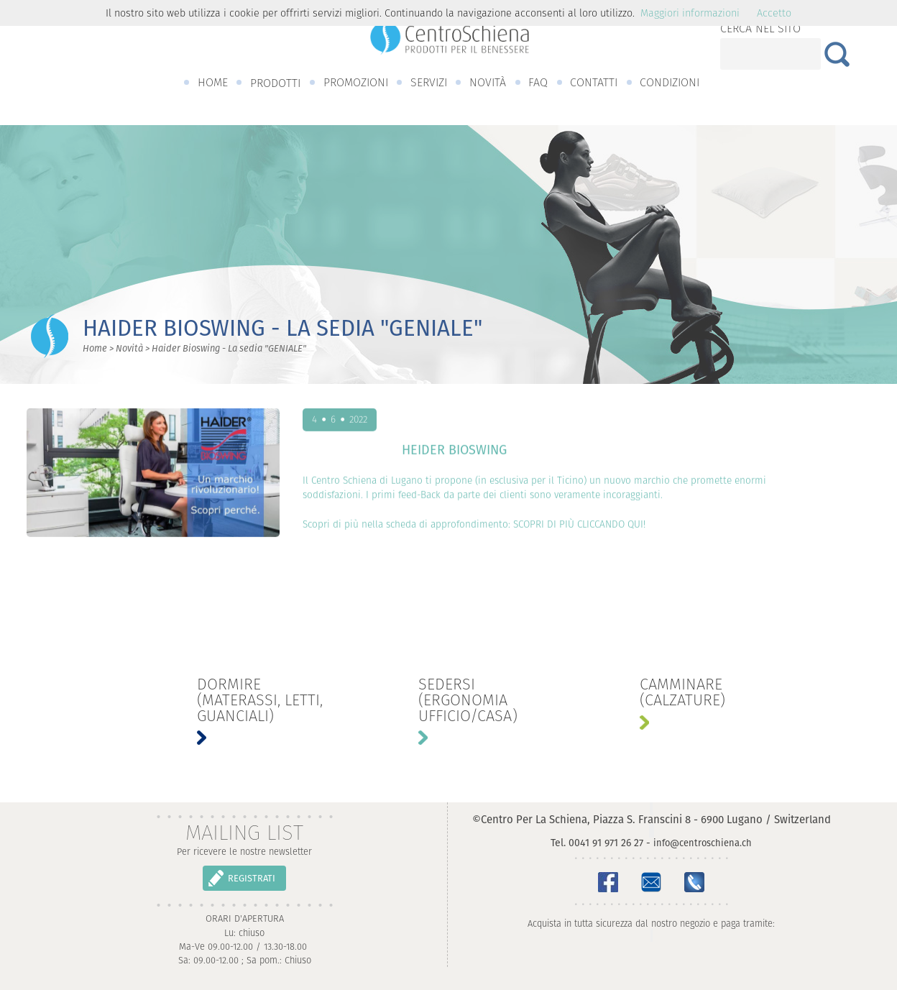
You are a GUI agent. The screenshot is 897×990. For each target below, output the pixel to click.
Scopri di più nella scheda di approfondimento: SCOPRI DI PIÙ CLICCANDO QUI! (474, 528)
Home (95, 348)
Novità (129, 348)
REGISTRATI (251, 878)
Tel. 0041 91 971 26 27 (597, 842)
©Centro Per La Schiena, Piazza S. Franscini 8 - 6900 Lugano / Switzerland (651, 819)
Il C (309, 484)
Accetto (774, 13)
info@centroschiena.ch (702, 843)
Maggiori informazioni (690, 13)
